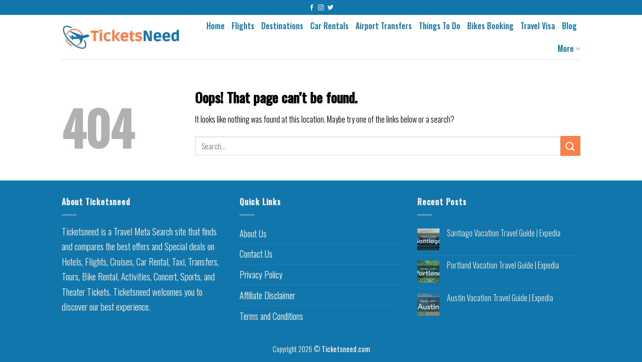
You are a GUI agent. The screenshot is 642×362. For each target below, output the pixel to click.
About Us (253, 233)
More (569, 48)
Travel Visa (538, 26)
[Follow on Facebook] (312, 7)
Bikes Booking (490, 26)
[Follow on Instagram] (321, 7)
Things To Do (439, 26)
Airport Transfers (384, 26)
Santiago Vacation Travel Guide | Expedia (504, 233)
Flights (243, 26)
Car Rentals (329, 26)
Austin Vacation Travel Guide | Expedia (500, 298)
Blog (569, 26)
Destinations (282, 26)
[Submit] (570, 145)
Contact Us (256, 253)
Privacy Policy (261, 274)
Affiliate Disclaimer (267, 295)
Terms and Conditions (271, 316)
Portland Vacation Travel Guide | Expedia (503, 265)
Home (215, 26)
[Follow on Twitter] (330, 7)
